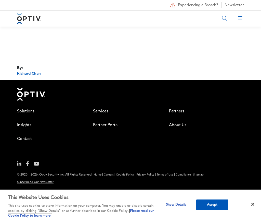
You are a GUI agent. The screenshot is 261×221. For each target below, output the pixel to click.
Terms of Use (165, 174)
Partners (176, 111)
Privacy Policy (145, 174)
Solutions (25, 111)
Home (31, 94)
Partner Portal (106, 125)
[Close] (252, 204)
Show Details (176, 204)
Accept (212, 204)
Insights (24, 125)
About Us (177, 125)
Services (100, 111)
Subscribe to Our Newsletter (35, 182)
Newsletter (234, 5)
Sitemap (198, 174)
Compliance (183, 174)
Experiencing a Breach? (193, 5)
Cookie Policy (125, 174)
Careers (109, 174)
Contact (24, 139)
